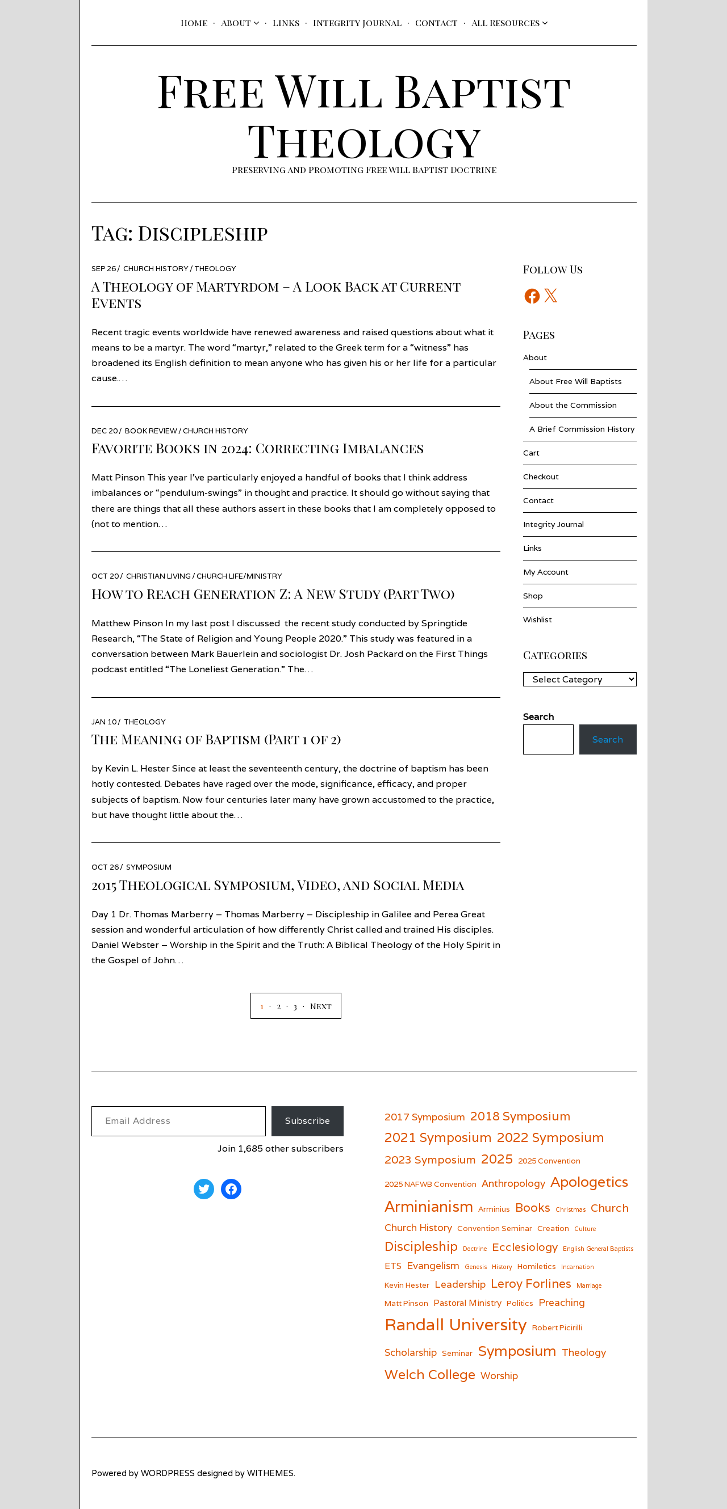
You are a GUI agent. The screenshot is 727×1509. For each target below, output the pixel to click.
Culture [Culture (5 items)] (585, 1229)
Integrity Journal (357, 22)
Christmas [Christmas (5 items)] (570, 1209)
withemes (270, 1473)
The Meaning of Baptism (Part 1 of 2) (216, 739)
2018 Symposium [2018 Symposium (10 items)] (520, 1116)
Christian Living (158, 576)
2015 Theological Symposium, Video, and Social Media (277, 884)
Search (607, 739)
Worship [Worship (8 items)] (499, 1375)
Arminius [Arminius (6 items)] (494, 1209)
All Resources (505, 22)
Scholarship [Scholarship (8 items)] (411, 1352)
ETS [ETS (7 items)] (393, 1265)
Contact (436, 22)
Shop (533, 596)
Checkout (541, 476)
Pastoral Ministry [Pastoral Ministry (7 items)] (467, 1302)
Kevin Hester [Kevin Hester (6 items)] (407, 1285)
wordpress (168, 1473)
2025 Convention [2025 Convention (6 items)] (549, 1161)
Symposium (149, 867)
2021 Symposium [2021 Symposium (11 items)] (438, 1137)
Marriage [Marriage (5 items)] (588, 1285)
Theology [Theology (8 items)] (584, 1352)
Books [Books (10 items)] (532, 1207)
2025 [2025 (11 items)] (497, 1158)
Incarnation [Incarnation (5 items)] (577, 1267)
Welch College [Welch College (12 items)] (430, 1374)
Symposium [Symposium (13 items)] (517, 1351)
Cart (531, 453)
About (236, 22)
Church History (156, 268)
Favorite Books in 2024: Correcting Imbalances (257, 448)
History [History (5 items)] (502, 1267)
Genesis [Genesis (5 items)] (476, 1267)
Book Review (151, 431)
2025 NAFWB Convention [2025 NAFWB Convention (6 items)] (431, 1184)
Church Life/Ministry (239, 576)
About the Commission (573, 405)
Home (194, 22)
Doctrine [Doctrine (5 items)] (475, 1249)
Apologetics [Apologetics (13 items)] (589, 1182)
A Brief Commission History (581, 429)
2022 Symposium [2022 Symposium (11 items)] (550, 1137)
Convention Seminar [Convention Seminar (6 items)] (494, 1228)
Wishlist (537, 619)
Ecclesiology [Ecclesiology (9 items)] (525, 1247)
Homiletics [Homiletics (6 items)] (536, 1266)
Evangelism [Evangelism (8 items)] (433, 1265)
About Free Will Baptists (575, 381)
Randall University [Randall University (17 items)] (456, 1324)
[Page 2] (272, 1005)
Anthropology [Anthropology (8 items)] (513, 1183)
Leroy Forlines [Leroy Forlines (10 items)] (531, 1283)
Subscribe (307, 1121)
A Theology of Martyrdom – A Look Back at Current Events (275, 294)
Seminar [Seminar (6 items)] (457, 1353)
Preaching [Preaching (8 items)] (561, 1302)
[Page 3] (289, 1005)
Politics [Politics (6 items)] (520, 1303)
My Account (546, 572)
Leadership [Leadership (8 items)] (460, 1284)
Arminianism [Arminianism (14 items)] (429, 1206)
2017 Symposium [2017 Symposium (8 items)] (425, 1116)
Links (286, 22)
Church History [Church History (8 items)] (418, 1227)
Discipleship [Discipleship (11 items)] (421, 1246)
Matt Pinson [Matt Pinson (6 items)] (406, 1303)
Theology (215, 268)
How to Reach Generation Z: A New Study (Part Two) (273, 593)
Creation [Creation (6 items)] (553, 1228)
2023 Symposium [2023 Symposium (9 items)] (430, 1159)
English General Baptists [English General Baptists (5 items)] (598, 1249)
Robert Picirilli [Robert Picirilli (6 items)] (557, 1327)
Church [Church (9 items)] (610, 1207)
